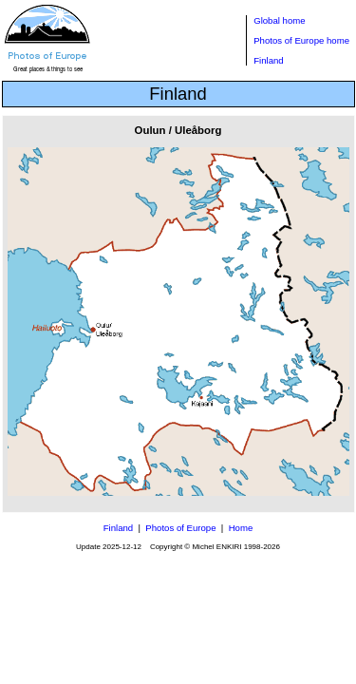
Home (241, 527)
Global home (279, 20)
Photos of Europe (180, 527)
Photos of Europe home (301, 40)
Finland (268, 60)
